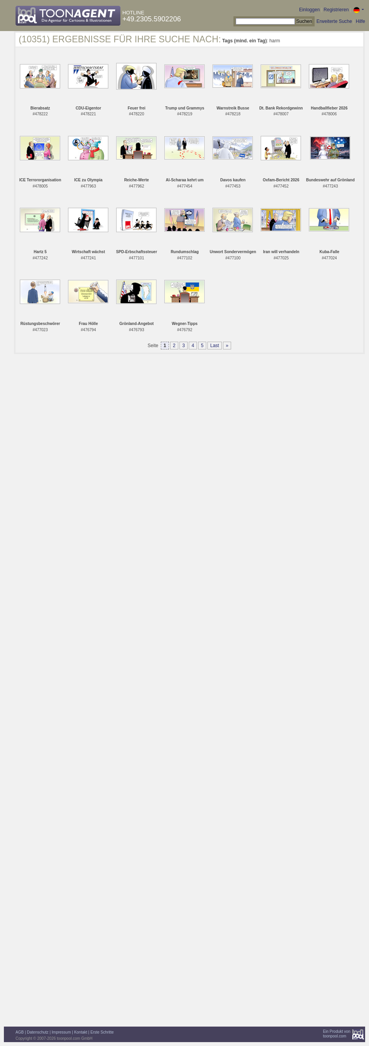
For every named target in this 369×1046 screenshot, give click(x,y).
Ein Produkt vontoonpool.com (336, 1033)
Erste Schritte (102, 1032)
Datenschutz (38, 1032)
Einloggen (309, 9)
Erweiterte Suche (334, 21)
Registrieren (336, 9)
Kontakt (80, 1032)
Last (214, 345)
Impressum (61, 1032)
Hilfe (360, 21)
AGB (20, 1032)
